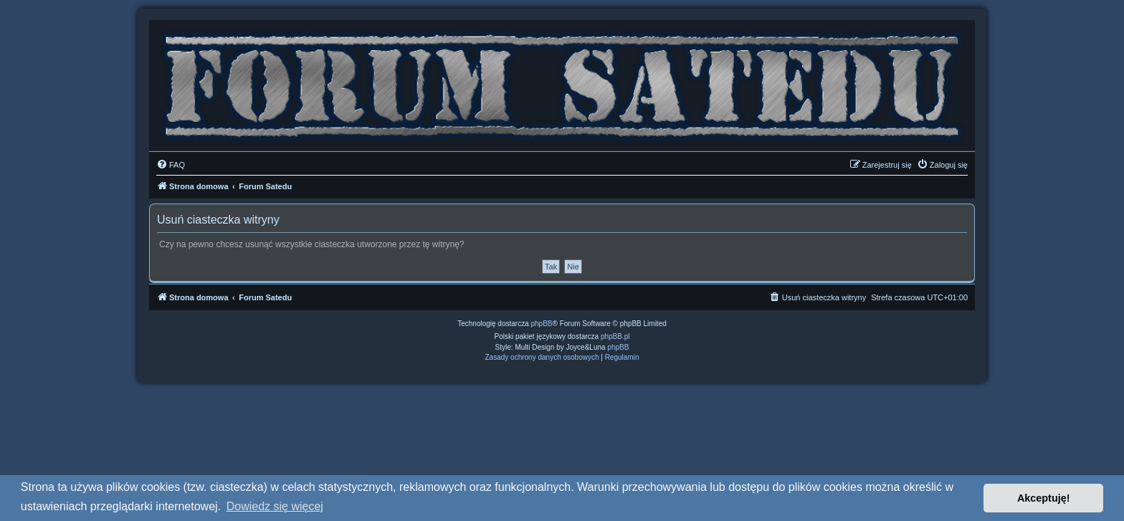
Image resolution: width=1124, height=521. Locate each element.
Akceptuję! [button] (1043, 498)
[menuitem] (170, 164)
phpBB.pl (615, 336)
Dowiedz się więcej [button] (275, 506)
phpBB (542, 324)
